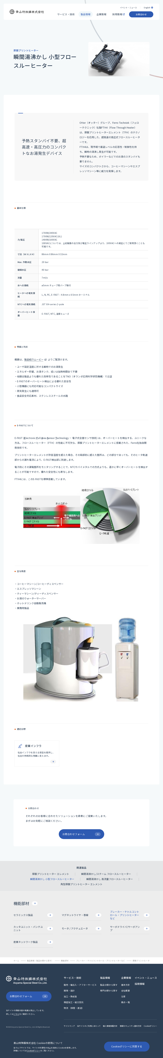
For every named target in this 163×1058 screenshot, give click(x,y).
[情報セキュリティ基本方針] (130, 1026)
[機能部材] (25, 903)
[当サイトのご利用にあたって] (89, 1026)
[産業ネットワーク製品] (33, 942)
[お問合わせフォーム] (29, 996)
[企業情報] (101, 14)
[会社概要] (125, 990)
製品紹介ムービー (34, 359)
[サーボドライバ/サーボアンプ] (130, 928)
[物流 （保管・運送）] (74, 1007)
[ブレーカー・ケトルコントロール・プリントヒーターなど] (130, 915)
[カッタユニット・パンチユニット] (33, 928)
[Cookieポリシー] (150, 1026)
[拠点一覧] (125, 1002)
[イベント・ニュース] (128, 7)
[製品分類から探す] (109, 984)
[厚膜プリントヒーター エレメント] (50, 874)
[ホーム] (16, 960)
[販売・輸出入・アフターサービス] (80, 984)
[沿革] (123, 996)
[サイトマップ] (69, 1026)
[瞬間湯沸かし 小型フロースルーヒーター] (52, 879)
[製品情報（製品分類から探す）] (40, 960)
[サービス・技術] (66, 14)
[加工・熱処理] (70, 996)
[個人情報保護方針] (110, 1026)
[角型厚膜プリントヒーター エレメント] (81, 884)
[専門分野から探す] (109, 990)
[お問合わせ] (141, 14)
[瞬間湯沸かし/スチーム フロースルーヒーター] (106, 874)
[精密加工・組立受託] (73, 1002)
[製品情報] (85, 14)
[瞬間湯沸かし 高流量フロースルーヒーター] (109, 879)
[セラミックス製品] (33, 915)
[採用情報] (117, 14)
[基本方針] (125, 984)
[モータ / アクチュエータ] (81, 928)
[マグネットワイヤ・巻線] (81, 915)
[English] (148, 7)
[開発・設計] (69, 990)
